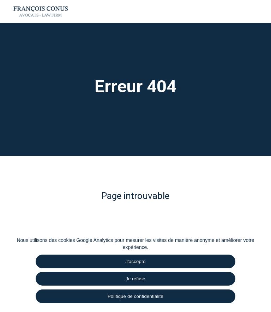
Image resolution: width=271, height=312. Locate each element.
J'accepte (136, 261)
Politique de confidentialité (135, 296)
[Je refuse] (262, 271)
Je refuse (135, 278)
